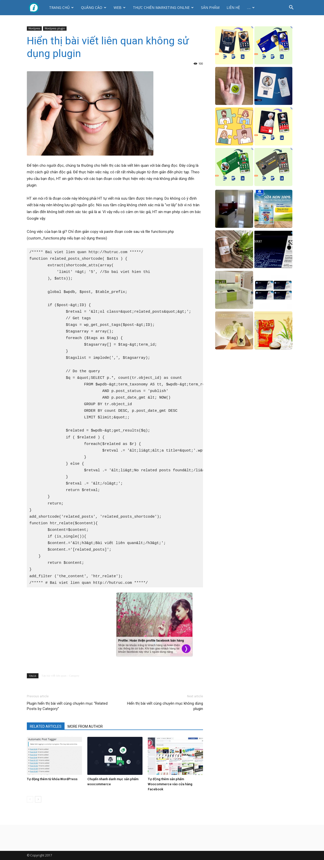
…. (251, 7)
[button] (291, 8)
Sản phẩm (210, 7)
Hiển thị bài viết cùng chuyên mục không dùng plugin (165, 706)
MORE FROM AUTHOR (85, 726)
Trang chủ (61, 7)
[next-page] (38, 799)
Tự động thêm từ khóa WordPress (52, 779)
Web (120, 7)
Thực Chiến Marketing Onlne (163, 7)
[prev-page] (30, 799)
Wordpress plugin (55, 28)
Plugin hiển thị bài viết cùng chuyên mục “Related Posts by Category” (67, 706)
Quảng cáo (93, 7)
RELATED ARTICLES (46, 726)
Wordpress (34, 28)
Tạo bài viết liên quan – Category (60, 675)
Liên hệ (233, 7)
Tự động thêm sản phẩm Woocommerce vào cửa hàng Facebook (170, 784)
